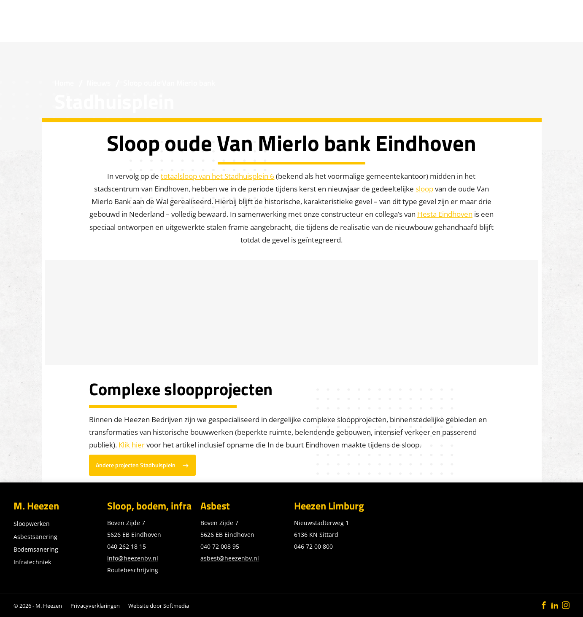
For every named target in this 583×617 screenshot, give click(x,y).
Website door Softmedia (158, 605)
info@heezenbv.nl (132, 558)
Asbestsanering (35, 537)
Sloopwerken (31, 524)
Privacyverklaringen (95, 605)
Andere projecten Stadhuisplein (135, 465)
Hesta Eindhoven (444, 214)
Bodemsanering (35, 549)
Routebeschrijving (132, 570)
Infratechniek (32, 562)
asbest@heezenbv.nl (229, 558)
